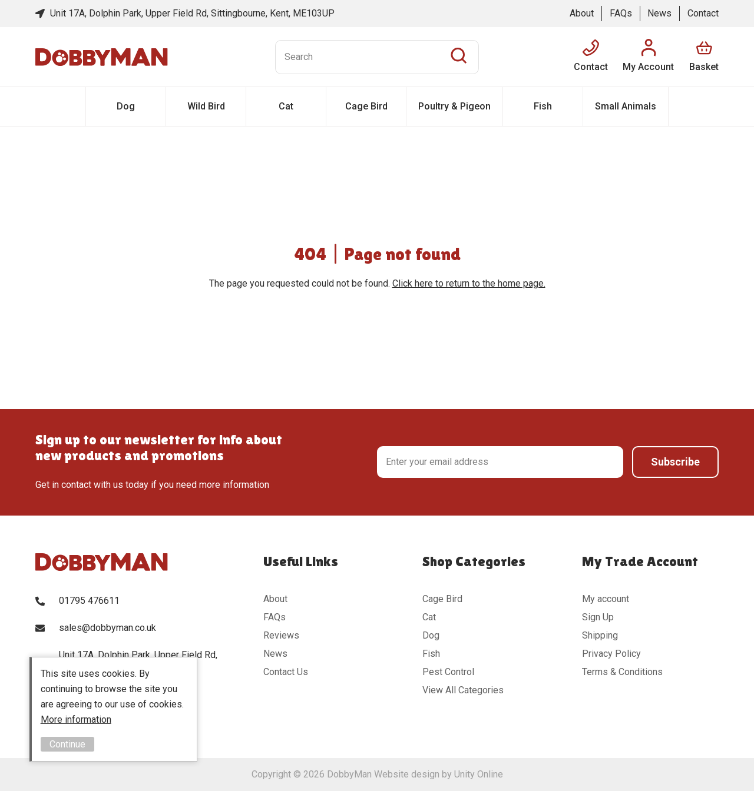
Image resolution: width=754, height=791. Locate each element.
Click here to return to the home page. (468, 283)
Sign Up (598, 617)
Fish (543, 106)
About (582, 13)
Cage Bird (366, 106)
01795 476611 (89, 600)
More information (76, 719)
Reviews (281, 635)
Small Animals (625, 106)
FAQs (621, 13)
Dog (126, 106)
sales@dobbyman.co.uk (107, 627)
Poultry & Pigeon (454, 106)
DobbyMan (101, 57)
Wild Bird (206, 106)
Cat (286, 106)
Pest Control (448, 671)
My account (605, 598)
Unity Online (478, 774)
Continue (67, 744)
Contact (703, 13)
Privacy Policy (611, 653)
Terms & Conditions (622, 671)
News (659, 13)
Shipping (600, 635)
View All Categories (463, 690)
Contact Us (285, 671)
